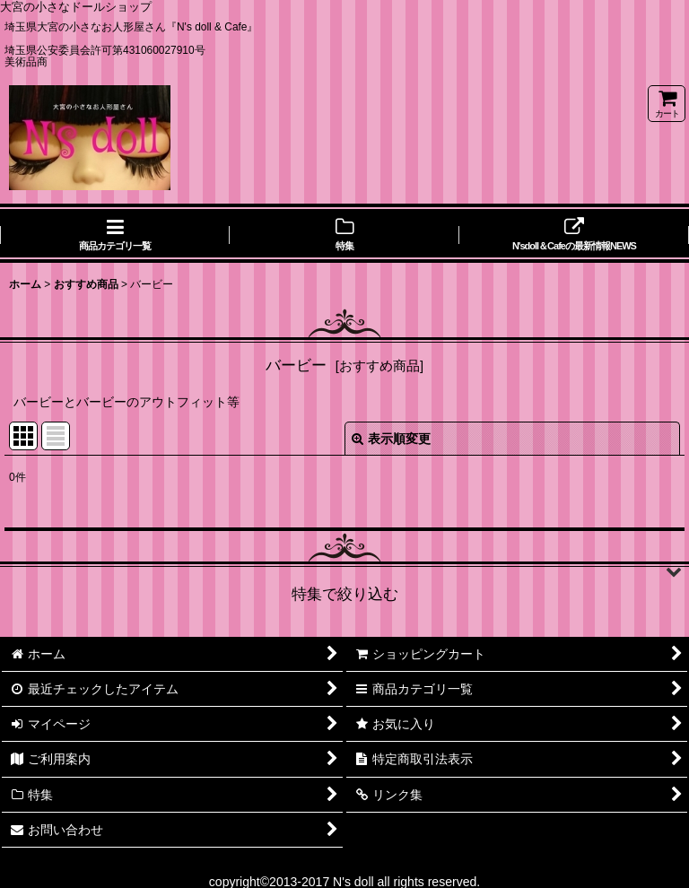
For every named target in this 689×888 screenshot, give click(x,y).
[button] (344, 572)
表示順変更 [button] (391, 438)
